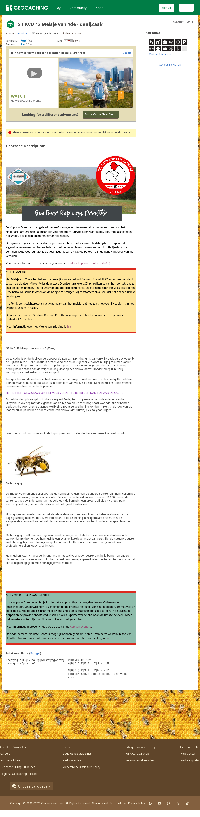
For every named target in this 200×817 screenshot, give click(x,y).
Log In (186, 7)
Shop (99, 8)
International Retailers (140, 760)
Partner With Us (10, 760)
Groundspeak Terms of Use (109, 803)
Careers (5, 753)
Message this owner (47, 33)
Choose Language (31, 786)
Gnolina (22, 33)
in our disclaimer (120, 132)
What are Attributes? (160, 54)
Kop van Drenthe (80, 626)
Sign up (166, 7)
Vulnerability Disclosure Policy (81, 767)
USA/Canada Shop (137, 753)
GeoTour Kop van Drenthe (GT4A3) (88, 263)
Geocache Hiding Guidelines (17, 767)
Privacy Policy (136, 803)
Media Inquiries (190, 760)
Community (78, 8)
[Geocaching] (27, 8)
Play (57, 8)
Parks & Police (72, 760)
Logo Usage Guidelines (77, 753)
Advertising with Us (170, 64)
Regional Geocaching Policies (18, 774)
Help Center (187, 753)
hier (69, 326)
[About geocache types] (10, 24)
